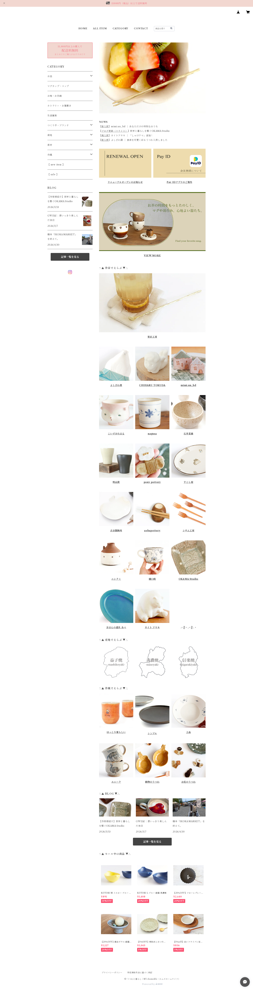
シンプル (152, 733)
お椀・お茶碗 (54, 95)
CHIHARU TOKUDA (152, 385)
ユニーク (116, 781)
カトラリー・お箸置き (59, 105)
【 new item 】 (56, 164)
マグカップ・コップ (58, 86)
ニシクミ (116, 579)
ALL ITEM (100, 28)
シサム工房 (188, 530)
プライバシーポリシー (112, 972)
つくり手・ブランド (58, 125)
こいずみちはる (116, 433)
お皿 (49, 76)
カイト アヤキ (152, 627)
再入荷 (105, 135)
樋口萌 (152, 579)
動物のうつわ (152, 781)
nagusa (152, 433)
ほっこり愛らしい (116, 732)
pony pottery (152, 482)
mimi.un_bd (188, 385)
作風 (49, 154)
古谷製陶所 (116, 530)
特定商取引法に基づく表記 (139, 972)
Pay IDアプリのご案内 (179, 182)
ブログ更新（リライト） (114, 131)
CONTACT (141, 28)
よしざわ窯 (116, 385)
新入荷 (105, 126)
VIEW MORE (152, 255)
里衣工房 (152, 336)
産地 (49, 135)
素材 (49, 145)
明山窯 (116, 482)
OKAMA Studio (188, 579)
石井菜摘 (188, 433)
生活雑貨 (52, 115)
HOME (82, 28)
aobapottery (152, 530)
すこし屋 (188, 482)
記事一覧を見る (152, 841)
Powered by (152, 984)
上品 (188, 732)
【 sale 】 (53, 174)
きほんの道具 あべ (116, 627)
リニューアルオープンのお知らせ (125, 182)
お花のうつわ (188, 781)
